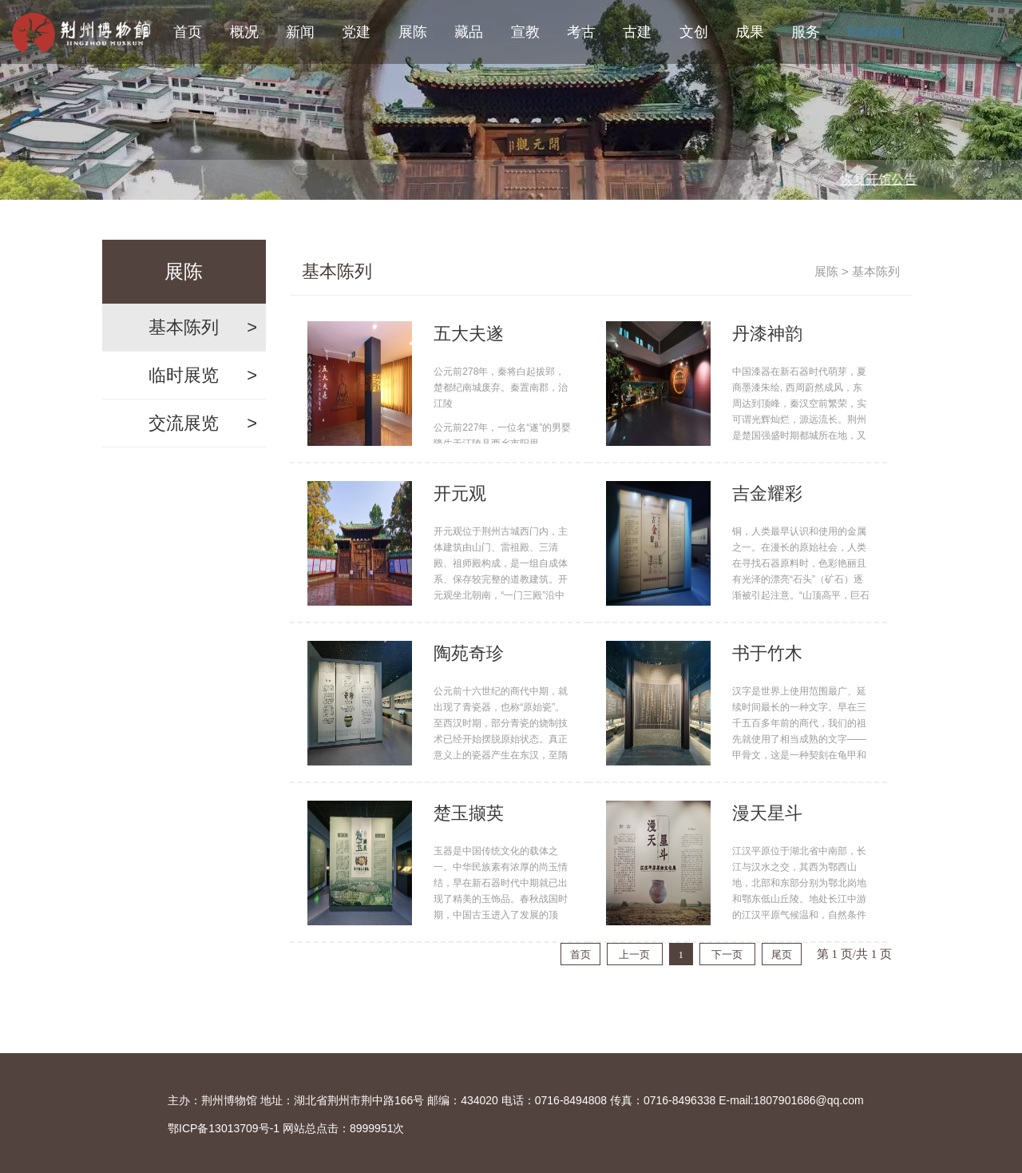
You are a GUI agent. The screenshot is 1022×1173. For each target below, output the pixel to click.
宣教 (525, 32)
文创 (693, 32)
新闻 (300, 32)
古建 (637, 32)
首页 (187, 32)
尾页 (781, 954)
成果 (749, 32)
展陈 (412, 32)
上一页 (634, 954)
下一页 (727, 954)
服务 (805, 32)
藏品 (468, 32)
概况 (244, 32)
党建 (356, 32)
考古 (581, 32)
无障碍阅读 (874, 32)
